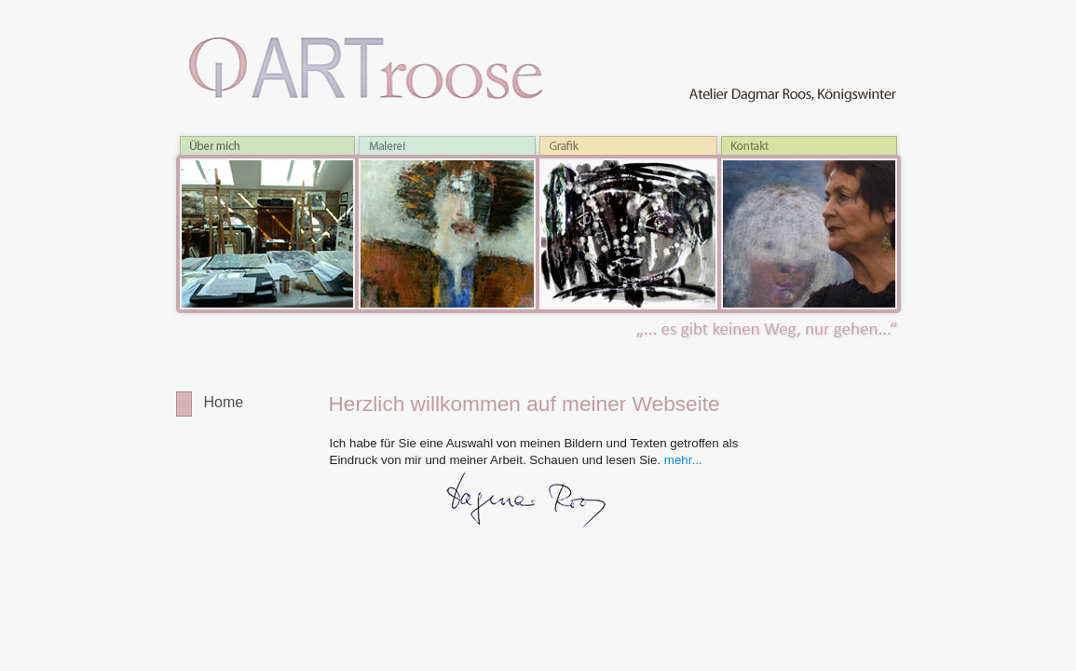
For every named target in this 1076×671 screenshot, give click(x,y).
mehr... (683, 460)
